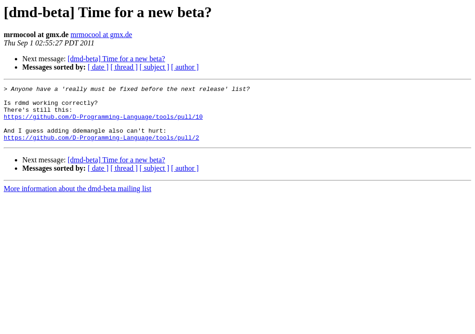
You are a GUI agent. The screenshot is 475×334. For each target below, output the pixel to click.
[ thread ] (124, 67)
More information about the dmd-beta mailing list (77, 200)
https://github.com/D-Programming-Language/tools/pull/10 (103, 123)
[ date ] (98, 67)
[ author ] (185, 67)
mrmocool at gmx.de (101, 35)
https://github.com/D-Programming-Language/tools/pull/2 (101, 148)
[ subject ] (154, 67)
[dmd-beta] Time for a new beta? (116, 59)
